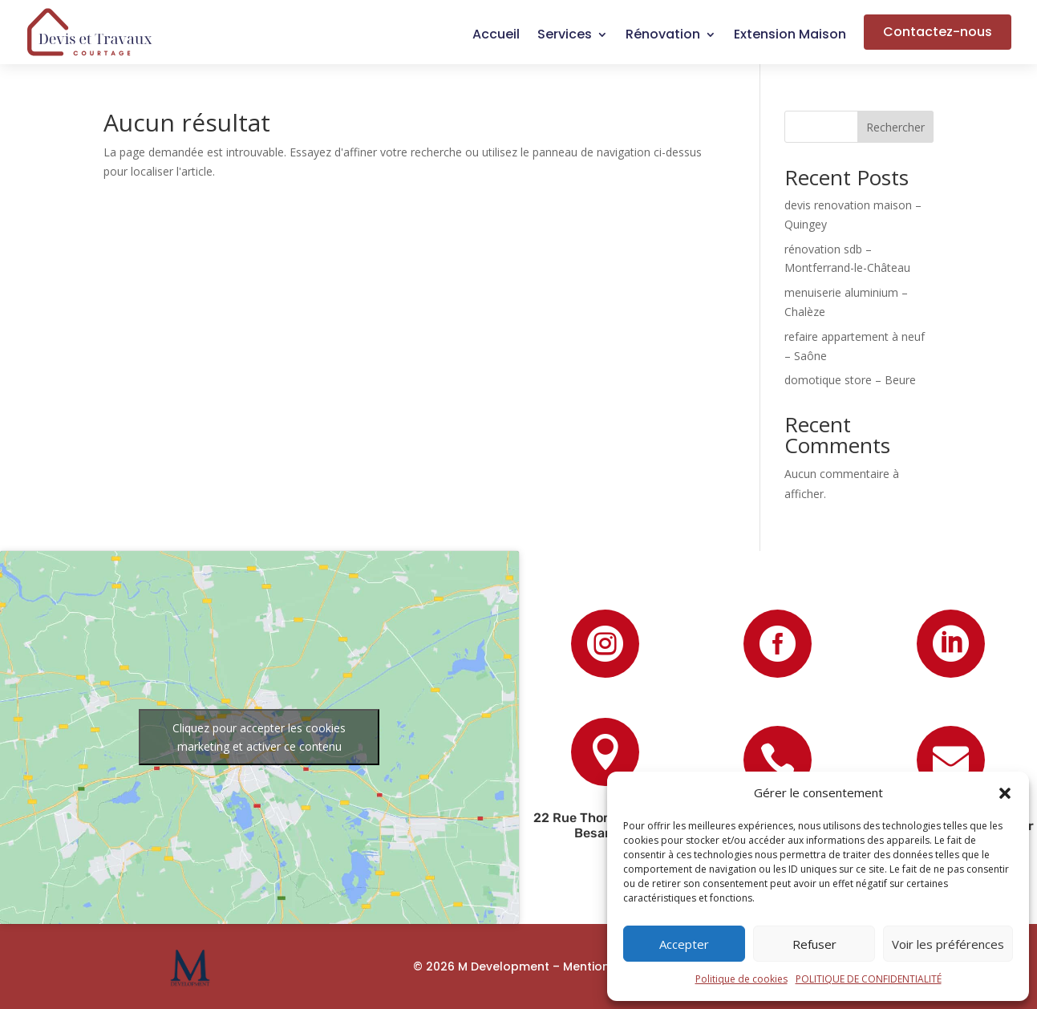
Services (564, 36)
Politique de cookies (741, 979)
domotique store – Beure (850, 379)
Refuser (814, 944)
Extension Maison (790, 36)
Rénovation (663, 36)
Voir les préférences (948, 944)
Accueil (496, 36)
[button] (1005, 793)
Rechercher (895, 127)
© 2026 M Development (481, 966)
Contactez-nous (937, 31)
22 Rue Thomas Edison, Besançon (605, 825)
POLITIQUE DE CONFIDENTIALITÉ (869, 979)
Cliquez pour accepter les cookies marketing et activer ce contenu (259, 737)
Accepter (684, 944)
